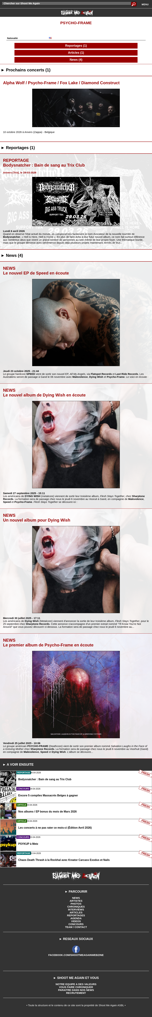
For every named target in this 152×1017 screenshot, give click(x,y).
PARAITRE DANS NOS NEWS (76, 990)
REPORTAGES (76, 915)
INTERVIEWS (76, 909)
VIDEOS (76, 921)
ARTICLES (76, 912)
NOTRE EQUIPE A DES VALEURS (76, 984)
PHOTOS (76, 903)
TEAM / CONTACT (76, 927)
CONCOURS (76, 924)
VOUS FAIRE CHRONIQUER (76, 987)
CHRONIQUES (76, 906)
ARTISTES (76, 900)
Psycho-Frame (76, 23)
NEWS (76, 897)
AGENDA (76, 918)
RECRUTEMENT (76, 992)
